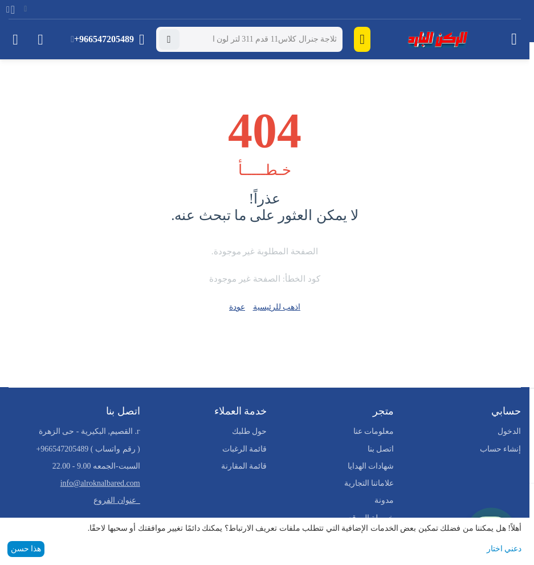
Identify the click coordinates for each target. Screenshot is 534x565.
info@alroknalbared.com (100, 483)
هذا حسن (26, 548)
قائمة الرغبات (244, 449)
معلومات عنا (373, 431)
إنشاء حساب (500, 449)
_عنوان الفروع (116, 500)
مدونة (384, 500)
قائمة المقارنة (244, 466)
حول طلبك (249, 431)
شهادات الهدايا (371, 466)
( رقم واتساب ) (88, 449)
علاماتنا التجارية (369, 483)
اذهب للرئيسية (277, 307)
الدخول (509, 431)
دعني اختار (504, 548)
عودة (237, 307)
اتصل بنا (381, 449)
